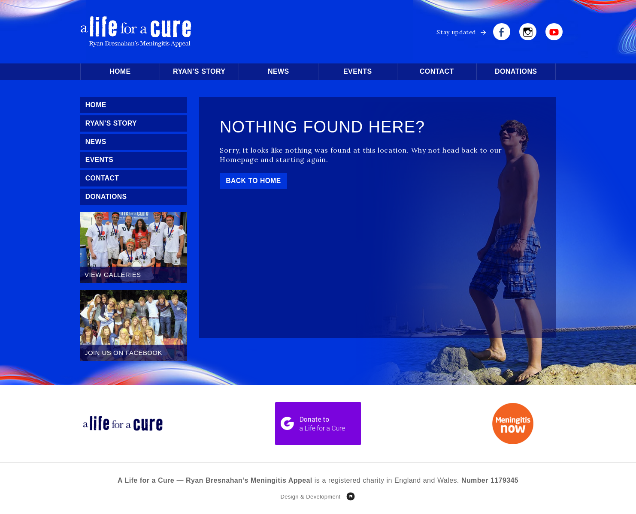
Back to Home (254, 180)
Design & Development (310, 498)
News (278, 71)
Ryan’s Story (199, 71)
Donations (516, 71)
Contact (437, 71)
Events (357, 71)
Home (120, 71)
